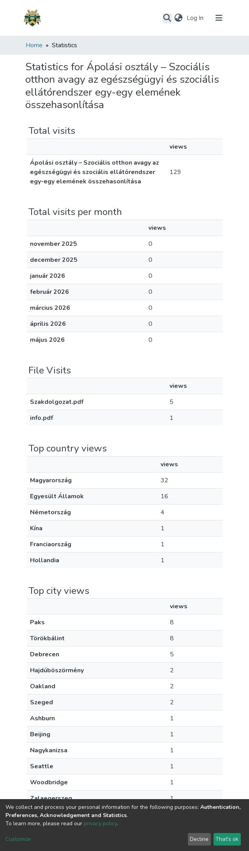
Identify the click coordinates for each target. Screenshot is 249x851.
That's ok (226, 839)
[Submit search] (167, 18)
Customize (18, 839)
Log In (196, 18)
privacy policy (100, 823)
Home (34, 45)
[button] (178, 18)
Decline (199, 839)
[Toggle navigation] (219, 18)
